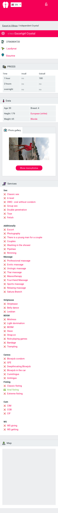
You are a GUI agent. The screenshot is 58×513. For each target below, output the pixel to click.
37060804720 (13, 41)
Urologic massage (16, 268)
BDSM (10, 327)
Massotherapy (14, 276)
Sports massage (15, 284)
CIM (9, 405)
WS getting (12, 429)
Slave (10, 331)
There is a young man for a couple (24, 237)
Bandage (11, 342)
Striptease (12, 303)
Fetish (10, 217)
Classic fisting (14, 385)
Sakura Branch (14, 291)
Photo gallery (12, 130)
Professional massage (18, 260)
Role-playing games (17, 338)
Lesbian (11, 311)
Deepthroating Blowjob (19, 366)
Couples (11, 241)
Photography (13, 233)
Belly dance (13, 307)
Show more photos (29, 168)
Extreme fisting (15, 393)
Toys (9, 213)
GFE (9, 362)
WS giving (12, 425)
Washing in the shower (18, 245)
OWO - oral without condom (21, 202)
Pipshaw (11, 249)
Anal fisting (13, 389)
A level (10, 198)
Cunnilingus (13, 374)
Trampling (12, 346)
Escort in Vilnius (9, 25)
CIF (9, 413)
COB (9, 409)
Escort (10, 229)
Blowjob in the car (16, 370)
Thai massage (14, 272)
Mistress (11, 319)
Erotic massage (15, 264)
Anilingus (12, 378)
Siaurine (8, 55)
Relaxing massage (16, 287)
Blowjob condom (16, 358)
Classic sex (13, 194)
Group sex (12, 205)
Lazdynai (9, 48)
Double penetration (17, 209)
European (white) (39, 113)
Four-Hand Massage (17, 280)
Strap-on (11, 335)
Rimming (11, 253)
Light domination (16, 323)
